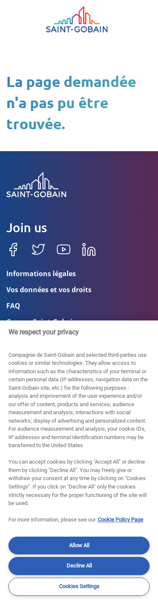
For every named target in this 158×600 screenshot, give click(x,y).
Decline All (79, 565)
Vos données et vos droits (48, 290)
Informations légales (41, 274)
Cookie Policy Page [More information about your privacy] (120, 519)
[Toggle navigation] (14, 19)
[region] (79, 460)
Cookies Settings (79, 586)
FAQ (13, 306)
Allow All (79, 545)
